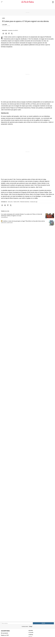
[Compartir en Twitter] (12, 33)
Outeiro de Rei (16, 201)
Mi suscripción (4, 633)
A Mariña (31, 634)
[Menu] (2, 2)
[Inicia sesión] (53, 2)
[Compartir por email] (6, 33)
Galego (30, 626)
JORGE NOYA (3, 222)
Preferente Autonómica (24, 201)
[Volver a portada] (27, 2)
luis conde (4, 24)
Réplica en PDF (5, 635)
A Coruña (31, 632)
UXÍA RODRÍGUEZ (4, 217)
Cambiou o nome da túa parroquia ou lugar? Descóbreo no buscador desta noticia (24, 221)
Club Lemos (10, 201)
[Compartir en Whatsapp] (3, 33)
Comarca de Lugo (33, 201)
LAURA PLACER (10, 222)
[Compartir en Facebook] (9, 33)
